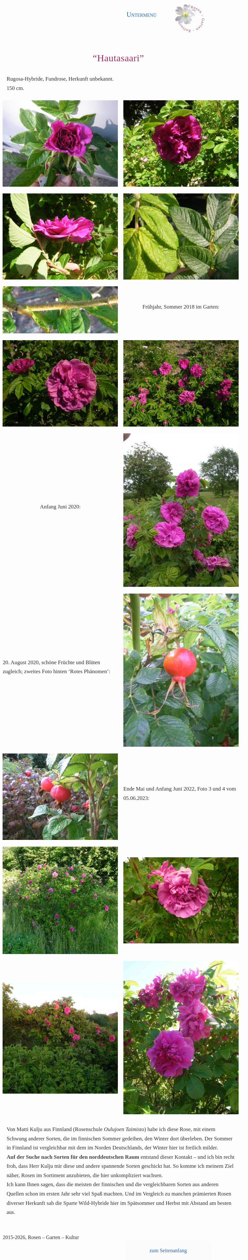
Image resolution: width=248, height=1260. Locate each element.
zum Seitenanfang (168, 1250)
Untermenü (142, 14)
